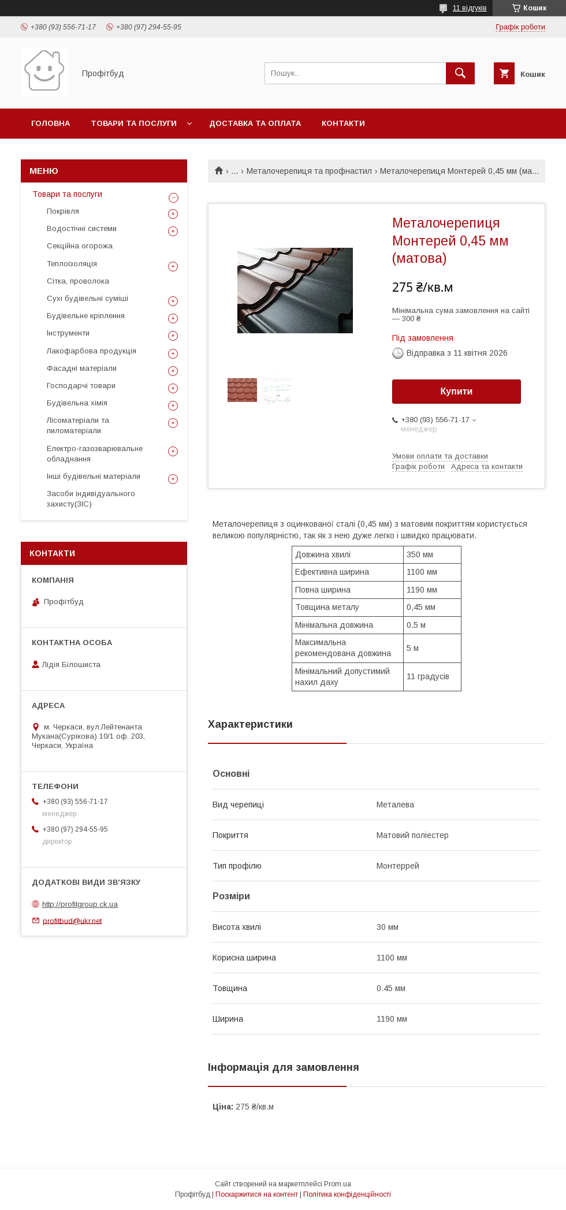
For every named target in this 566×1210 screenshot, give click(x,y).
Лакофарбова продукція (91, 351)
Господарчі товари (81, 385)
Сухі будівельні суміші (87, 298)
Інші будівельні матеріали (93, 476)
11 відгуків (470, 8)
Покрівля (63, 211)
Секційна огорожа (80, 245)
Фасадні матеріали (82, 368)
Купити (457, 391)
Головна (50, 123)
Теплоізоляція (72, 263)
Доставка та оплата (255, 123)
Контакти (343, 123)
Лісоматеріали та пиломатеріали (78, 425)
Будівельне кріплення (86, 315)
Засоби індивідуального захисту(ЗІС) (91, 498)
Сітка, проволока (78, 281)
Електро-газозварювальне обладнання (95, 453)
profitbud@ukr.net (72, 920)
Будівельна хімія (77, 403)
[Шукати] (460, 73)
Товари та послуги (134, 123)
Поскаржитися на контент (256, 1194)
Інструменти (68, 333)
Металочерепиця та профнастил (309, 171)
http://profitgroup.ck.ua (80, 904)
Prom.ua (337, 1184)
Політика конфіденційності (347, 1194)
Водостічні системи (82, 228)
